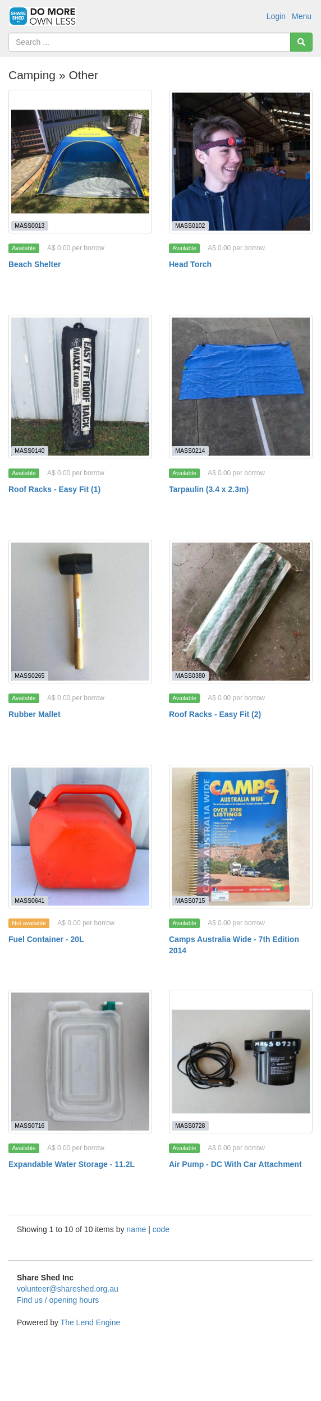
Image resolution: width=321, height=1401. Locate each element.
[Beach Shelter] (80, 162)
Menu (301, 16)
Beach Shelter (34, 264)
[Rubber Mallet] (80, 612)
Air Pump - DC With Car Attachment (235, 1164)
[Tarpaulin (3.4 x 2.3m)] (241, 387)
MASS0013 (29, 225)
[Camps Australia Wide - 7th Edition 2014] (241, 837)
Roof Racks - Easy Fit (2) (215, 714)
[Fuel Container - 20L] (80, 837)
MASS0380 (190, 675)
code (161, 1229)
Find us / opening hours (58, 1300)
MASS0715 (190, 900)
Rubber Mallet (34, 714)
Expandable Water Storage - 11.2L (71, 1164)
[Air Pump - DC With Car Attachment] (241, 1062)
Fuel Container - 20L (46, 939)
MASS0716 (29, 1125)
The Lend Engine (91, 1322)
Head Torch (190, 264)
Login (276, 16)
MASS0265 (29, 675)
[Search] (301, 42)
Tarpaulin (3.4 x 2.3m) (209, 489)
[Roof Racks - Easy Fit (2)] (241, 612)
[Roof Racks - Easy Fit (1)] (80, 387)
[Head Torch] (241, 162)
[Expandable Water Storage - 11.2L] (80, 1062)
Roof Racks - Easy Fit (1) (54, 489)
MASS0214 (190, 450)
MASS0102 (190, 225)
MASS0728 (190, 1125)
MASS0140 (29, 450)
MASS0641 (29, 900)
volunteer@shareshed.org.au (67, 1288)
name (137, 1229)
